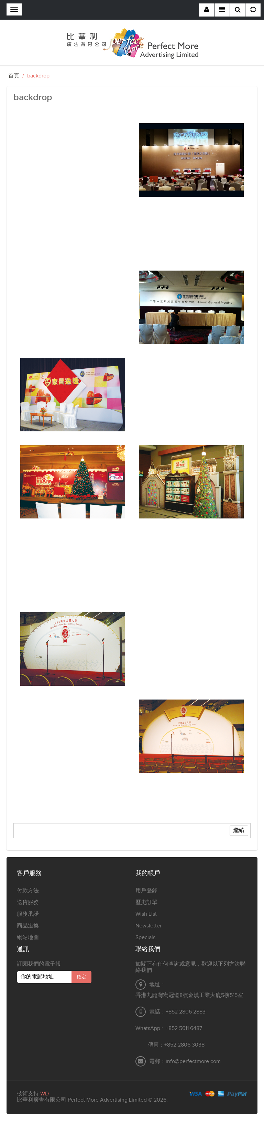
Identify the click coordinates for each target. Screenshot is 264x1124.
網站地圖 (28, 937)
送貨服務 (28, 902)
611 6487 (192, 1028)
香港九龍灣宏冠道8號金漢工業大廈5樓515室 (189, 995)
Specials (145, 937)
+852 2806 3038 (184, 1045)
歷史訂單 (146, 902)
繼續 (238, 830)
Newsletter (148, 926)
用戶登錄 (146, 890)
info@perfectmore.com (193, 1061)
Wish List (146, 914)
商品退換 (28, 926)
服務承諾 (28, 914)
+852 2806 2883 (186, 1012)
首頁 (13, 76)
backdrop (38, 76)
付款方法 (28, 890)
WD (44, 1094)
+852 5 (174, 1028)
